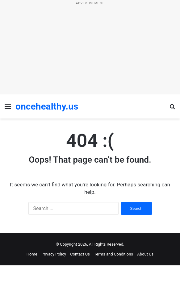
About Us (145, 254)
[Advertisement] (90, 51)
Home (32, 254)
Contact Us (80, 254)
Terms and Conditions (113, 254)
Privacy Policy (53, 254)
